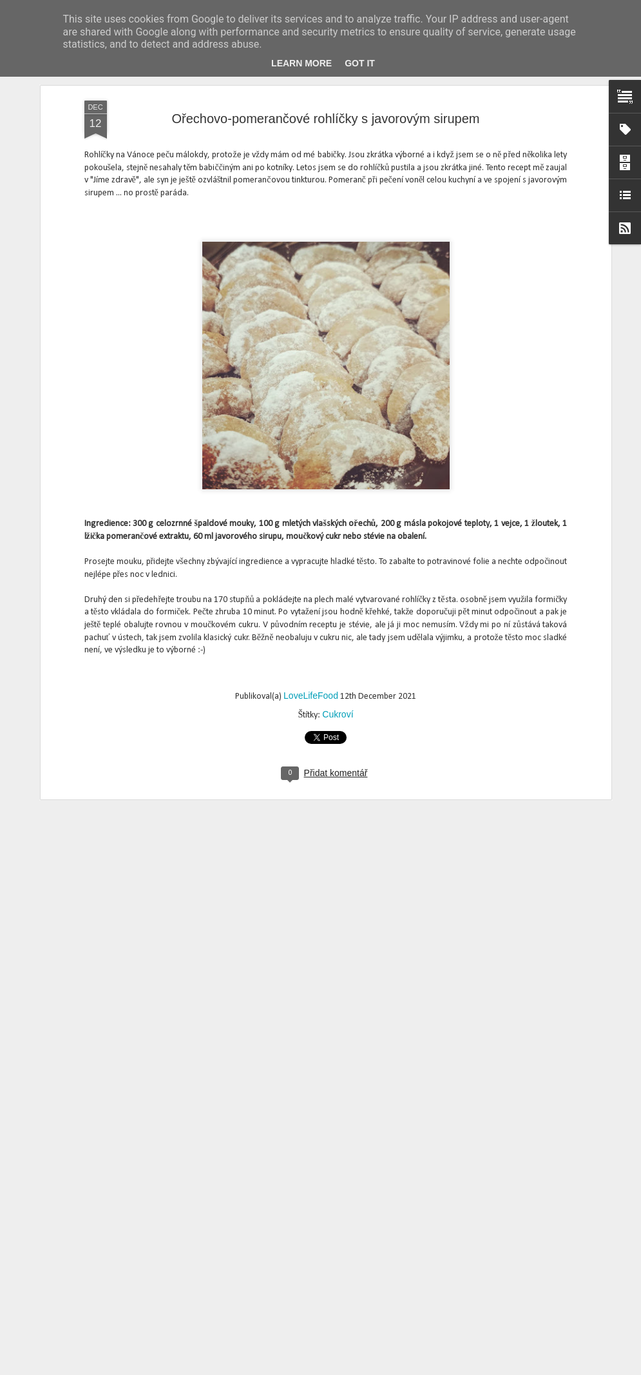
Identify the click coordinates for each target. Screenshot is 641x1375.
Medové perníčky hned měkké (267, 1212)
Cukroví (337, 550)
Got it (360, 63)
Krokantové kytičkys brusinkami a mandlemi (298, 1065)
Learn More (301, 63)
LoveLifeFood (310, 532)
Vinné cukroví (229, 1360)
